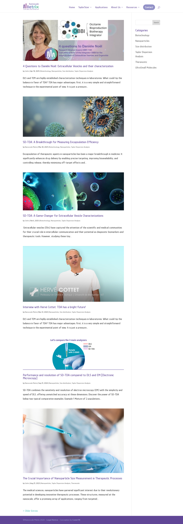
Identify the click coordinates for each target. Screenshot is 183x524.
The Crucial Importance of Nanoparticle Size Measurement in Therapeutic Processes (72, 478)
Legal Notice (52, 520)
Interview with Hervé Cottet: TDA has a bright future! (54, 307)
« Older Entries (30, 510)
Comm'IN (76, 520)
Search (156, 22)
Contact (149, 7)
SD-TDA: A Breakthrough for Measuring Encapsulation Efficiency (60, 142)
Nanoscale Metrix (31, 147)
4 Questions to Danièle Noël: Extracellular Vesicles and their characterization (68, 66)
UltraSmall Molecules (145, 67)
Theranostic (75, 483)
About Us (115, 7)
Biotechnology (46, 71)
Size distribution (68, 71)
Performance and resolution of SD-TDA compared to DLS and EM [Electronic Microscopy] (68, 376)
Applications (101, 7)
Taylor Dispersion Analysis (83, 71)
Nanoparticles (57, 71)
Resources (131, 7)
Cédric (27, 71)
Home (72, 7)
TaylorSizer (83, 7)
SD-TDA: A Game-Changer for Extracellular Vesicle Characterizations (63, 215)
